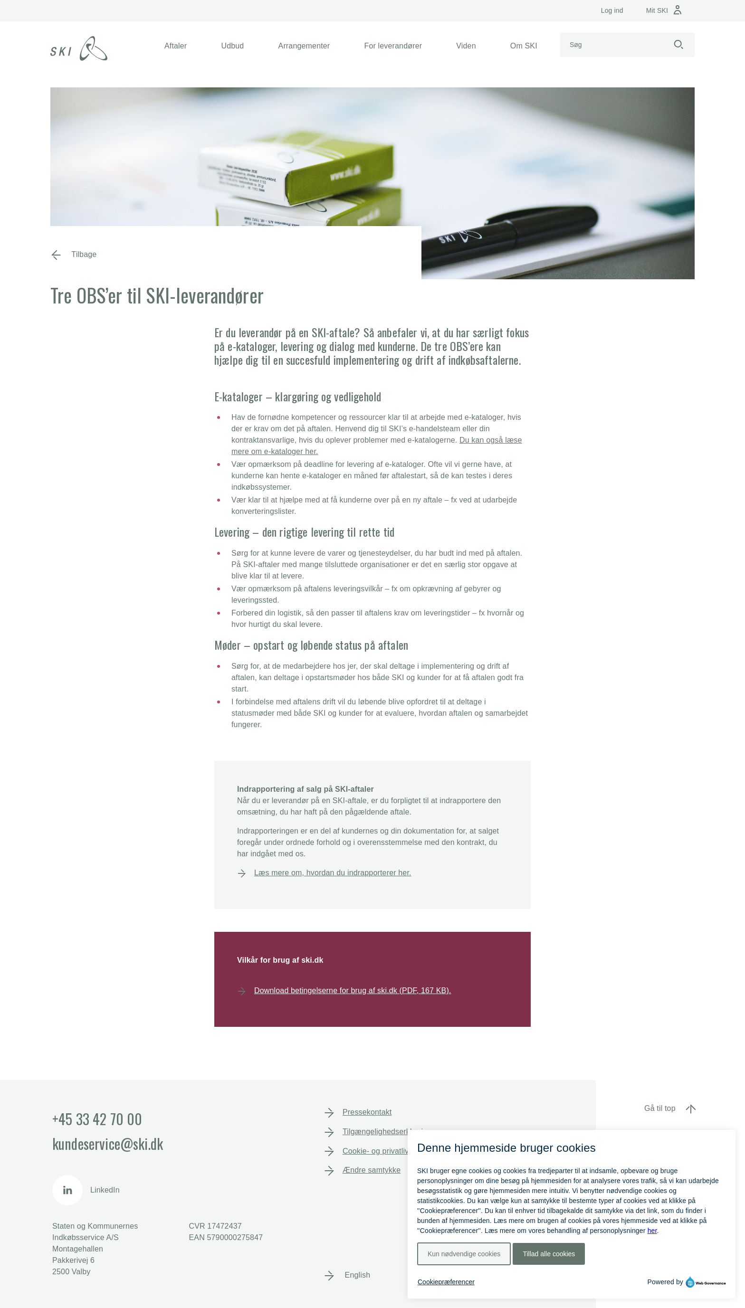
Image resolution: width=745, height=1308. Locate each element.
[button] (176, 46)
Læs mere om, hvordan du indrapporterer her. (332, 873)
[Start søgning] (678, 45)
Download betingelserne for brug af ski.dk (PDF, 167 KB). (352, 990)
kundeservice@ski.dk (107, 1143)
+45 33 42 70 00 (97, 1118)
